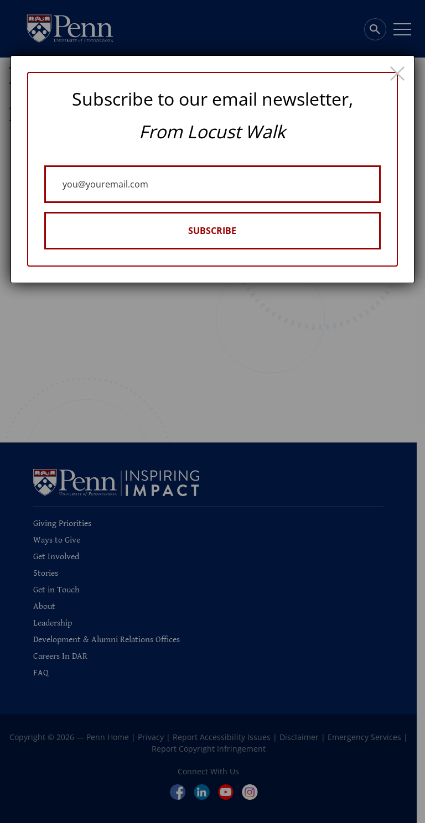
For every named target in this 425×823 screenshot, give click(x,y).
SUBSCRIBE (212, 231)
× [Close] (397, 72)
